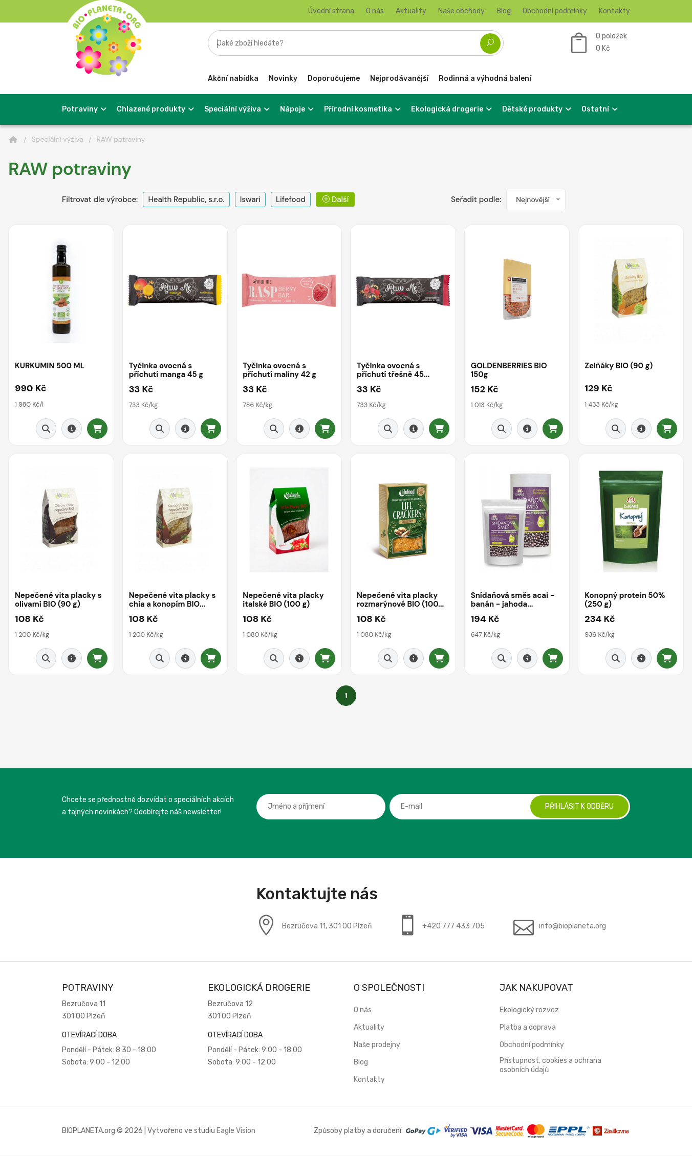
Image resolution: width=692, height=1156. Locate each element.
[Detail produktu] (71, 429)
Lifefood (291, 199)
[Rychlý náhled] (46, 429)
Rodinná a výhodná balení (485, 78)
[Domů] (13, 139)
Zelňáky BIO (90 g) (619, 366)
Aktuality (411, 11)
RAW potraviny (120, 139)
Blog (503, 11)
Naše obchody (461, 11)
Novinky (283, 78)
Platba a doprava (528, 1028)
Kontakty (614, 11)
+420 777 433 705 (453, 926)
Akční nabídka (233, 78)
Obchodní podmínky (555, 11)
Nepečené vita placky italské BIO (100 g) (284, 601)
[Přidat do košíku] (97, 429)
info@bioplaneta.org (572, 926)
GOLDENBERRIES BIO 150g (509, 371)
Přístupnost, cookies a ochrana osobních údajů (550, 1066)
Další (335, 199)
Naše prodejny (377, 1045)
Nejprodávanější (399, 78)
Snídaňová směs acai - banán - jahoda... (513, 601)
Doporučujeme (334, 78)
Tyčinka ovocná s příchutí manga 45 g (166, 371)
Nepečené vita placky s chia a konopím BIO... (173, 601)
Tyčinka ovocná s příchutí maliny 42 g (280, 371)
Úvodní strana (331, 11)
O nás (375, 11)
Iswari (250, 199)
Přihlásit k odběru (579, 807)
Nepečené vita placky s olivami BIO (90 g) (58, 601)
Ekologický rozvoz (529, 1010)
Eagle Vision (236, 1131)
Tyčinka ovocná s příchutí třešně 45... (393, 371)
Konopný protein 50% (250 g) (625, 601)
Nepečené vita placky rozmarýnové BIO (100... (401, 601)
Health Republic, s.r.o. (186, 199)
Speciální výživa (57, 139)
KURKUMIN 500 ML (50, 366)
